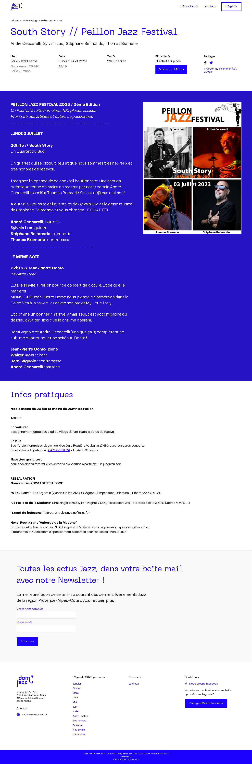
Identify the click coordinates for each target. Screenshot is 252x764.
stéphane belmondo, (85, 44)
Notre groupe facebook (201, 684)
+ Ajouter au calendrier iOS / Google (220, 70)
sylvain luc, (53, 44)
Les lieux (134, 684)
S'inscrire (27, 641)
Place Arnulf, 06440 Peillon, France (25, 69)
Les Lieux (210, 6)
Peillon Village (30, 20)
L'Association (190, 6)
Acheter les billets (171, 69)
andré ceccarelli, (26, 44)
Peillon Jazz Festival (51, 20)
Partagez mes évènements (206, 703)
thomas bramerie (122, 44)
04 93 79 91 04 (59, 450)
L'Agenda (231, 6)
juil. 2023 (16, 20)
